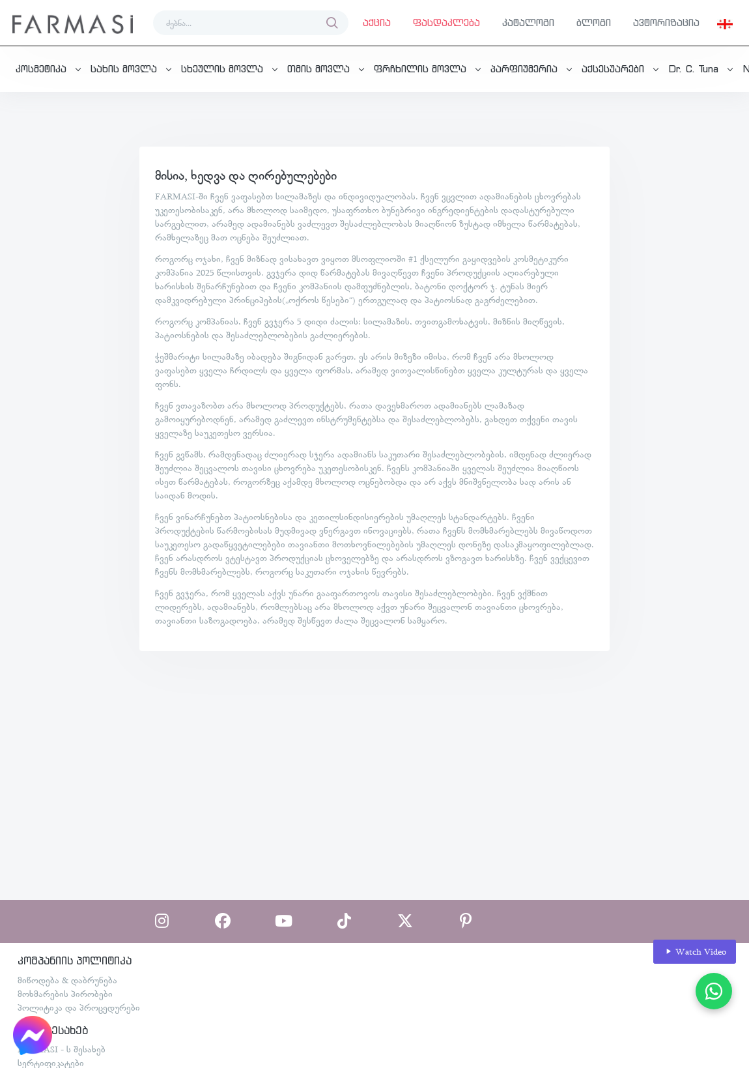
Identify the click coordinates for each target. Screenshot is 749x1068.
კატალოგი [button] (528, 22)
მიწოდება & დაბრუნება (67, 980)
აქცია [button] (377, 22)
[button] (724, 23)
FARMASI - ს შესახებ (62, 1049)
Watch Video (695, 952)
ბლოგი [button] (593, 22)
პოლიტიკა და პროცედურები (79, 1007)
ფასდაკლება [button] (446, 22)
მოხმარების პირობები (65, 993)
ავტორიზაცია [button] (666, 22)
